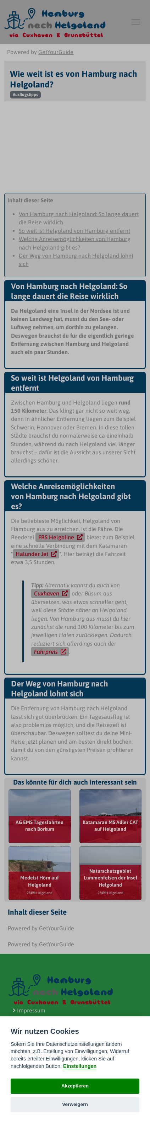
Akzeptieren (75, 1086)
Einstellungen (79, 1066)
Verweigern (75, 1104)
